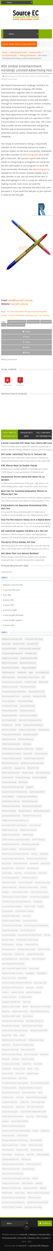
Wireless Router (34, 1198)
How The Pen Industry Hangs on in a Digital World (25, 520)
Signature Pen (7, 1107)
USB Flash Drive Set (29, 801)
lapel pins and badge (33, 1207)
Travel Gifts (21, 672)
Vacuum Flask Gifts (9, 715)
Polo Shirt (22, 1078)
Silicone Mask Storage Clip (12, 787)
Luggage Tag (19, 768)
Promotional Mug (9, 782)
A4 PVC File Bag (38, 839)
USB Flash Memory (25, 739)
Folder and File (44, 949)
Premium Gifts (8, 625)
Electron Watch (8, 940)
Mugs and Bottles (29, 668)
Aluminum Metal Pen (27, 849)
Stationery (45, 1131)
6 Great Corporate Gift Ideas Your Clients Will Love (26, 443)
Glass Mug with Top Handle (13, 964)
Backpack (44, 854)
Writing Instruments (28, 55)
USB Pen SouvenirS (27, 711)
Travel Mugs (7, 1155)
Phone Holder (7, 1073)
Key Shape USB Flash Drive (12, 987)
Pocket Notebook (9, 1078)
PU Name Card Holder (11, 1064)
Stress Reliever (36, 1140)
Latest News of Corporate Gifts (9, 434)
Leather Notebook (33, 992)
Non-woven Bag (30, 1054)
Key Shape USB (40, 983)
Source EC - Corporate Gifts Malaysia (33, 1246)
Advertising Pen (8, 672)
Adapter (39, 749)
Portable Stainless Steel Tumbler (15, 1083)
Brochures (20, 868)
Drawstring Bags (9, 935)
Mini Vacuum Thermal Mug (13, 1021)
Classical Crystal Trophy (28, 887)
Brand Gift (28, 754)
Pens (37, 1069)
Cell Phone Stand (9, 882)
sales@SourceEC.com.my (20, 300)
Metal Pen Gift (33, 768)
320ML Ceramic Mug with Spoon (15, 820)
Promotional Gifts (9, 1088)
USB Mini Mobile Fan (10, 1159)
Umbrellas (27, 744)
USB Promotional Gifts (11, 744)
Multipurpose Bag (36, 1040)
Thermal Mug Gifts (9, 711)
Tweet (26, 332)
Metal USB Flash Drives (39, 1011)
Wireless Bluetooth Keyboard (14, 1198)
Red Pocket (23, 782)
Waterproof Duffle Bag (11, 1188)
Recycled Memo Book (11, 1093)
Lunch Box (26, 696)
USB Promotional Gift (10, 1169)
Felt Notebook (8, 945)
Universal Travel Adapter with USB (16, 1178)
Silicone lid (20, 1107)
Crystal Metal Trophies (24, 911)
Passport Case (19, 1069)
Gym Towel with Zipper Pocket (14, 968)
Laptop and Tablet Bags (33, 725)
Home (5, 52)
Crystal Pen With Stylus (11, 916)
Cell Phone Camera (29, 878)
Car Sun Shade (30, 873)
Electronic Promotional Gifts (30, 720)
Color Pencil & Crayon (39, 892)
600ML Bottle (27, 835)
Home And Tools (9, 978)
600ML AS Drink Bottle (11, 835)
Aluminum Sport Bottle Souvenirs (15, 854)
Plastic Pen (20, 1073)
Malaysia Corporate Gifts (13, 585)
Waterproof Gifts (30, 1188)
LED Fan (39, 987)
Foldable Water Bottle (26, 949)
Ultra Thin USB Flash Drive (12, 1174)
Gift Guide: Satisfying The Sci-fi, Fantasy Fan (23, 454)
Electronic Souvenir (9, 663)
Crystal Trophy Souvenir (11, 758)
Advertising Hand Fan (10, 844)
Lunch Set (26, 1002)
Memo (25, 1007)
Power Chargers (8, 701)
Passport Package (23, 777)
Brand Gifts (45, 863)
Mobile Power (27, 773)
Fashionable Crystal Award (27, 940)
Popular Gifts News (26, 434)
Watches (39, 1183)
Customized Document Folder (36, 925)
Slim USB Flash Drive (35, 1107)
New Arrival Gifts (27, 1050)
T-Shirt (23, 1145)
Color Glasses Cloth (20, 892)
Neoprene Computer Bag (23, 1045)
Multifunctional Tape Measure (14, 1040)
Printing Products (39, 777)
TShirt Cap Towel (35, 1145)
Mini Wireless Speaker (11, 1026)
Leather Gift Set (17, 992)
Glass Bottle (24, 959)
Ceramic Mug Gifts (42, 882)
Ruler (40, 1093)
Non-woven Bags (43, 773)
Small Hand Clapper (10, 1112)
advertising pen (40, 169)
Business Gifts (35, 52)
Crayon (40, 906)
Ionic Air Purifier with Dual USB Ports (17, 983)
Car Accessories (40, 754)
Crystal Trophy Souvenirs (34, 758)
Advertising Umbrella (30, 844)
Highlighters (42, 973)
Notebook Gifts (39, 696)
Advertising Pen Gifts (18, 52)
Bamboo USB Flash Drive (37, 859)
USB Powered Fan (33, 1164)
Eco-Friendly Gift (42, 672)
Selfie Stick (24, 1102)
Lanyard (5, 992)
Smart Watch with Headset (12, 1116)
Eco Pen (47, 935)
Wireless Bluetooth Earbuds (38, 1193)
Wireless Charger (9, 811)
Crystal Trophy (30, 682)
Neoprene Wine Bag (10, 1050)
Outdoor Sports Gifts (27, 730)
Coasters (5, 892)
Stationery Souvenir (10, 658)
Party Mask (6, 1069)
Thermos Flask (22, 1150)
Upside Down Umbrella (31, 806)
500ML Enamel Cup (9, 830)
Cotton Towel (29, 906)
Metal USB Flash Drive (11, 773)
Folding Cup (19, 954)
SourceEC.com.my (19, 304)
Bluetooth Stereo (20, 863)
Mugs (22, 1035)
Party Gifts (38, 1064)
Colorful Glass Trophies (39, 897)
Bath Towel (6, 863)
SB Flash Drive (7, 1097)
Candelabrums (33, 868)
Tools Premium (37, 1150)
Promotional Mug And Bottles (14, 692)
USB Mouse (26, 1159)
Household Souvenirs (10, 668)
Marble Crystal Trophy (11, 1007)
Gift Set (18, 725)
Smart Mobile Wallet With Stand (33, 1112)
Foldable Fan (7, 725)
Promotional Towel (10, 706)
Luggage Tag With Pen (11, 1002)
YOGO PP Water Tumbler (12, 1207)
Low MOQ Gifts (25, 997)
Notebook (44, 1054)
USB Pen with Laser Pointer (13, 1164)
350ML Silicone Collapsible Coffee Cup (17, 749)
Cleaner (44, 887)
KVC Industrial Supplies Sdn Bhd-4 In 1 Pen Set (24, 531)
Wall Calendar (27, 1183)
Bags (31, 672)
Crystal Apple (7, 911)
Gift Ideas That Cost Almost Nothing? (20, 553)
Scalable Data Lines (10, 1102)
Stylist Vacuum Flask (10, 1145)
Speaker (5, 1121)
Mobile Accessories (10, 687)
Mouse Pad (6, 1035)
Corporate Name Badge (12, 906)
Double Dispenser (27, 930)
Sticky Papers (22, 1135)
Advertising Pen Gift (37, 692)
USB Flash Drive (8, 677)
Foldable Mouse (8, 949)
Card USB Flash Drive (10, 878)
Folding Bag (7, 954)
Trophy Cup (19, 1155)
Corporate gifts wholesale (13, 615)
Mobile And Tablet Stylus (32, 1026)
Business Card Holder (28, 715)
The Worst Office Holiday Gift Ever (18, 542)
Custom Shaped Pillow (11, 921)
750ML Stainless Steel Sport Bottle (16, 839)
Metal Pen (6, 1011)
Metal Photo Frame (20, 1011)
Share (26, 337)
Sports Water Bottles (19, 1121)
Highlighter (30, 973)
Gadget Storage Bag (35, 954)
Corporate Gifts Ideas (11, 590)
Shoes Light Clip (37, 1102)
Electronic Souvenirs (28, 663)
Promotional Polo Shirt (40, 1083)
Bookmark (34, 863)
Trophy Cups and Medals (27, 797)
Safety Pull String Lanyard (36, 1097)
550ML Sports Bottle (28, 830)
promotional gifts (10, 55)
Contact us (45, 1223)
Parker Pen (26, 1064)
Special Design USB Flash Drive (14, 792)
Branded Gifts (7, 868)
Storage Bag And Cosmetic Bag (15, 1140)
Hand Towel (34, 968)
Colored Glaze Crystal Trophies (14, 897)
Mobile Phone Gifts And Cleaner (15, 1030)
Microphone (28, 1016)
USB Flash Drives (9, 739)
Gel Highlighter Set (9, 959)
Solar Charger (41, 1116)
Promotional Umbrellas (11, 734)
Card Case (42, 873)
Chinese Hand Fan (9, 887)
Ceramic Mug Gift (25, 882)
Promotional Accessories (12, 682)
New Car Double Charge (12, 1054)
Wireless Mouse (25, 811)
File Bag (19, 945)
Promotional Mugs (25, 701)
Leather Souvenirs (9, 997)
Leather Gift (7, 768)
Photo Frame (43, 730)
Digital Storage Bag (10, 930)
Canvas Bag (7, 873)
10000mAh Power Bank (31, 816)
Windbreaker (7, 1193)
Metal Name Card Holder (40, 1007)
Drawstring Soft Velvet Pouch (30, 935)
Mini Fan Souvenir (9, 730)
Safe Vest (19, 1097)
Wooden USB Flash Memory (13, 1202)
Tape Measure (8, 1150)
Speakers (29, 787)
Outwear (15, 1059)
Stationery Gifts (8, 1135)
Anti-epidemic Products (11, 754)
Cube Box (27, 916)
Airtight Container (9, 849)
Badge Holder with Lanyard (13, 859)
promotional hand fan (11, 816)
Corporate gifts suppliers (13, 620)
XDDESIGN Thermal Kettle (37, 1202)
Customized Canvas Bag (12, 925)
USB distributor (28, 1169)
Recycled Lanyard (30, 734)
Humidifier (22, 978)
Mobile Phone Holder (38, 1030)
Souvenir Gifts (8, 605)
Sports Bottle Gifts (27, 706)
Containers (37, 902)
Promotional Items (27, 687)
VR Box (35, 1178)
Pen (43, 677)
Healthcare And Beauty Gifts (32, 763)
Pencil (30, 1069)
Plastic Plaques (33, 1073)
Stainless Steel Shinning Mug (13, 1126)
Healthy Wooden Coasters (12, 973)
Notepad (5, 1059)
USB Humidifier (43, 1155)
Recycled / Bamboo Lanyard (30, 1088)
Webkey (43, 1188)
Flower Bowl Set (31, 945)
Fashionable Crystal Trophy (28, 677)
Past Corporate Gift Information (43, 434)
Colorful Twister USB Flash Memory (16, 902)
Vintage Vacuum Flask (10, 1183)
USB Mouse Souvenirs (11, 806)
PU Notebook (7, 777)
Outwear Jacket (27, 1059)
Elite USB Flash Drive (10, 763)
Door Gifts (7, 595)
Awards (34, 854)
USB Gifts (30, 1155)
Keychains (30, 987)
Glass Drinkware (38, 959)
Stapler (35, 1131)
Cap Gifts (18, 873)
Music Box (6, 1045)
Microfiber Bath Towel (11, 1016)
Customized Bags (30, 921)
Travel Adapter (8, 797)
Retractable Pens (28, 1093)
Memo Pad (43, 682)
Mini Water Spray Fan (34, 1021)
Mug (15, 1035)
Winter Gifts (20, 1193)
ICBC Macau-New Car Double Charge (19, 465)
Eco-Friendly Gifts (9, 720)
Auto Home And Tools (11, 696)
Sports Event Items (37, 792)
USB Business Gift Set (10, 801)
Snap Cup (29, 1116)
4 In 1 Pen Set (35, 825)
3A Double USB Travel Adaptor (14, 825)
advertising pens (31, 154)
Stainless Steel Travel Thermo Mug (16, 1131)
